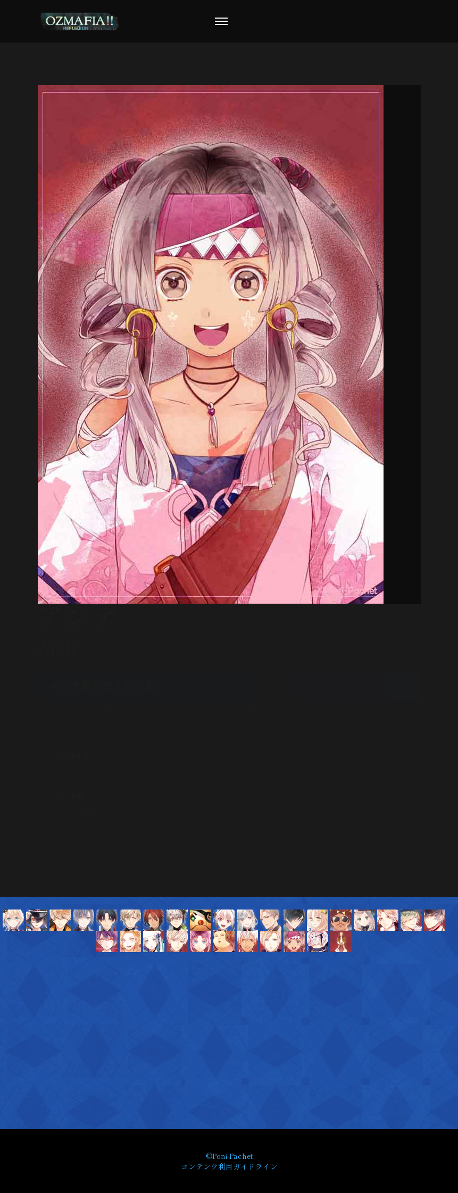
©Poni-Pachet (229, 1155)
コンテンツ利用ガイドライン (229, 1166)
